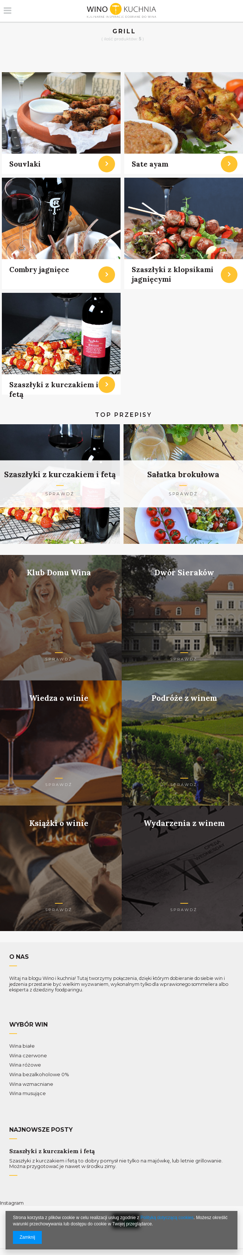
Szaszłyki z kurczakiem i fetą (52, 1151)
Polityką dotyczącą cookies (167, 1217)
